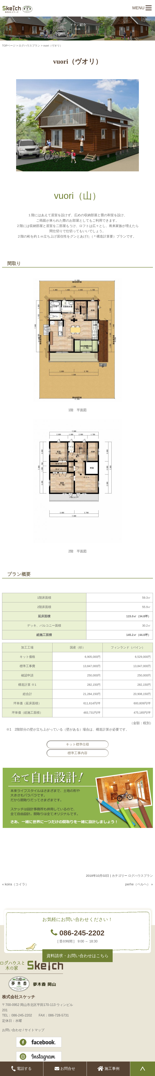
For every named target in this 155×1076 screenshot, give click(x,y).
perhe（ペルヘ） (137, 884)
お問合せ (65, 1069)
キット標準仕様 (77, 744)
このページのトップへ (142, 892)
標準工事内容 (77, 753)
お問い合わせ (12, 1030)
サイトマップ (34, 1030)
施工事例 (108, 1069)
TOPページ (9, 45)
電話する (21, 1069)
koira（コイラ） (17, 884)
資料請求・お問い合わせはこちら (77, 955)
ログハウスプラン (29, 45)
